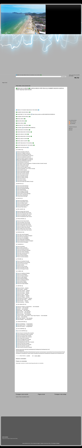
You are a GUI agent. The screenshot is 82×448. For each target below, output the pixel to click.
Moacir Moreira (73, 121)
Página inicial (41, 394)
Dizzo (50, 443)
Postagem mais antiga (60, 394)
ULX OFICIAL (72, 123)
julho (70, 128)
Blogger (58, 443)
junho (70, 129)
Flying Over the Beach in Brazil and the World (9, 438)
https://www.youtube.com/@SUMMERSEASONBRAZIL (43, 114)
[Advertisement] (19, 44)
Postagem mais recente (22, 394)
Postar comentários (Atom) (24, 396)
